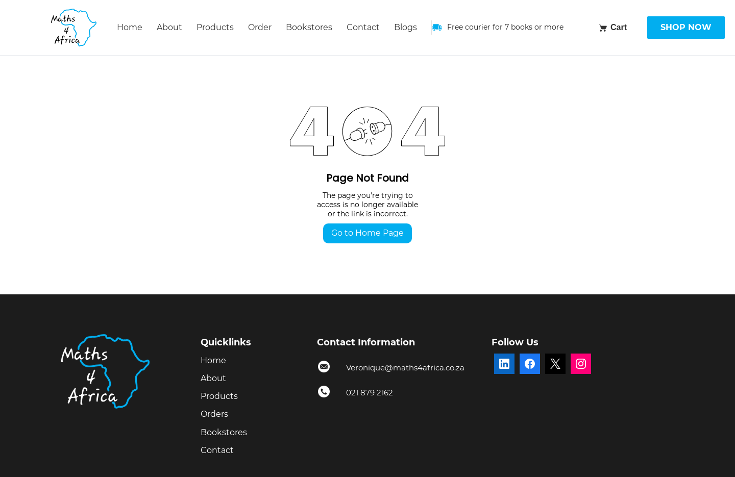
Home (129, 27)
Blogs (405, 27)
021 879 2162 (369, 392)
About (169, 27)
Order (260, 27)
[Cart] (612, 27)
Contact (363, 27)
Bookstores (309, 27)
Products (215, 27)
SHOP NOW (686, 27)
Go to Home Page (367, 233)
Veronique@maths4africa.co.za (405, 367)
